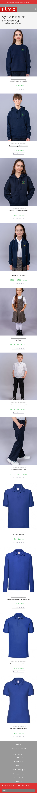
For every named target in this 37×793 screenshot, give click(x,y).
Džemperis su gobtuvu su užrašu (18, 146)
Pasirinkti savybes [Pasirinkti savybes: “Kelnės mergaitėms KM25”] (18, 477)
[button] (35, 9)
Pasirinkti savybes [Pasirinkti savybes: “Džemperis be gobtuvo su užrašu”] (18, 89)
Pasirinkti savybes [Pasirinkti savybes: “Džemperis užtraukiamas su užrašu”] (18, 218)
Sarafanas (18, 340)
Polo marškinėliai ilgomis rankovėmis (18, 599)
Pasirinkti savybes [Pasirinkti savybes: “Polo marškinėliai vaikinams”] (18, 672)
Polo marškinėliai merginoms (18, 728)
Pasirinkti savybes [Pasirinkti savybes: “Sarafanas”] (18, 348)
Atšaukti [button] (5, 790)
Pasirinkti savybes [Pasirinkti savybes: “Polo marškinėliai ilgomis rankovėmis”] (18, 607)
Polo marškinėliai (18, 534)
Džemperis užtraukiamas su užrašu (18, 210)
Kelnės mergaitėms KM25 (18, 469)
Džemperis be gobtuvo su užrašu (18, 81)
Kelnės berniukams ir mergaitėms (18, 405)
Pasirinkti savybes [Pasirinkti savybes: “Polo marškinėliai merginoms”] (18, 736)
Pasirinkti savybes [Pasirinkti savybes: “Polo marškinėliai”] (18, 542)
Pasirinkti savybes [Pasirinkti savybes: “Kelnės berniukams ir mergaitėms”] (18, 413)
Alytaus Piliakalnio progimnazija (13, 23)
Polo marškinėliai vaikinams (18, 664)
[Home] (2, 23)
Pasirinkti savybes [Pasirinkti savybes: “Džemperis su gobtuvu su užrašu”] (18, 154)
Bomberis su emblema (18, 275)
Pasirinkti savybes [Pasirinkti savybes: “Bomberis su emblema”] (18, 283)
